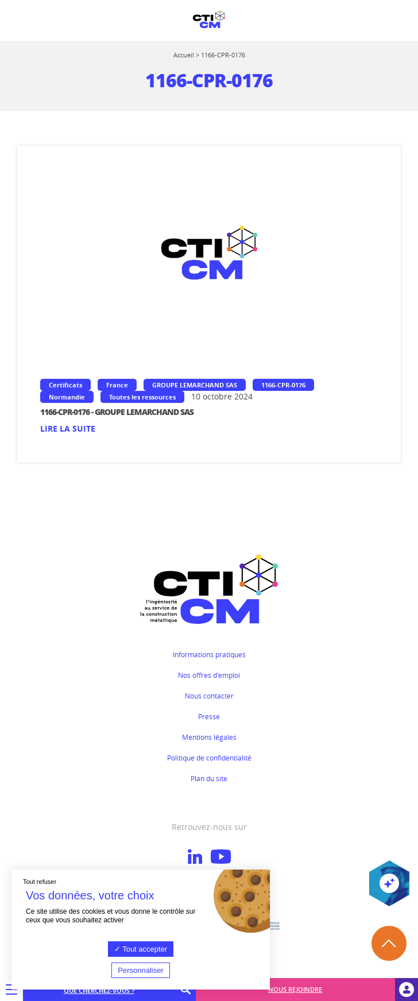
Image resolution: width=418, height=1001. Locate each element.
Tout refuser (39, 881)
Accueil (183, 55)
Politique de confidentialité (209, 757)
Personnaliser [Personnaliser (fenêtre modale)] (141, 970)
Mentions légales (209, 737)
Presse (209, 716)
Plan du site (209, 778)
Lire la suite (67, 428)
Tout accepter (140, 949)
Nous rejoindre (295, 989)
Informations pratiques (209, 654)
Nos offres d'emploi (209, 675)
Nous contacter (209, 695)
